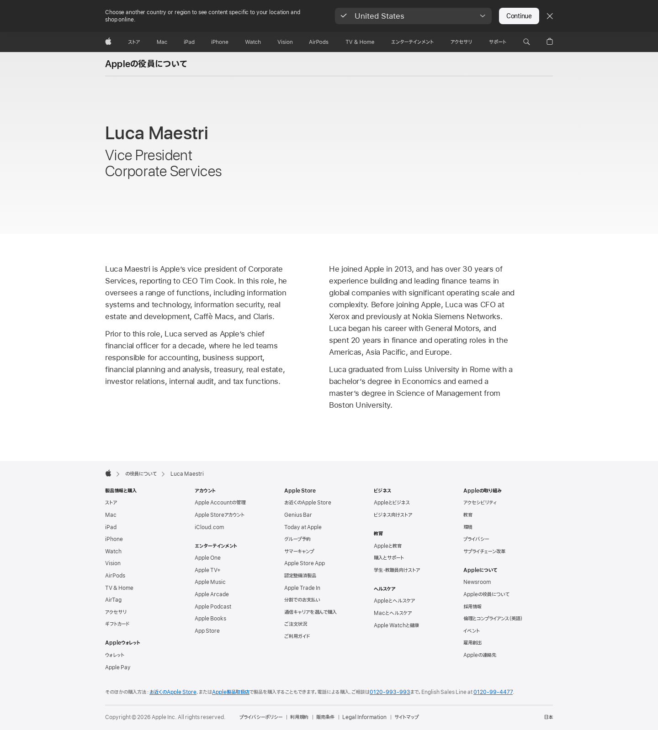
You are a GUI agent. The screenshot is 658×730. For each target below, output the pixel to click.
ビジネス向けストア (393, 515)
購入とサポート (389, 558)
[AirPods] (318, 42)
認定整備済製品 (300, 575)
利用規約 (299, 717)
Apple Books (210, 618)
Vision (113, 563)
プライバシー (476, 539)
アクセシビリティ (480, 502)
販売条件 (325, 717)
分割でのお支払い (302, 600)
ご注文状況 (295, 624)
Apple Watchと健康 (396, 625)
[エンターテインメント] (412, 42)
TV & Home (119, 588)
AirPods (115, 575)
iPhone (114, 539)
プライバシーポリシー (260, 717)
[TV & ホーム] (359, 42)
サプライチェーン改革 (484, 551)
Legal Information (364, 717)
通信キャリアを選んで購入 (310, 612)
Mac (111, 515)
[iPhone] (219, 42)
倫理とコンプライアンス (493, 618)
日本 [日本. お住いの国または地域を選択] (548, 717)
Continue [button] (519, 16)
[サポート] (497, 42)
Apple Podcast (213, 607)
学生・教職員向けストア (397, 570)
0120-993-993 (390, 692)
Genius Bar (298, 515)
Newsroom (477, 582)
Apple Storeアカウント (219, 515)
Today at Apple (303, 527)
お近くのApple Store (307, 502)
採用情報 (472, 607)
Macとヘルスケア (393, 613)
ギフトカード (117, 624)
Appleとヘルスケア (394, 601)
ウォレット (114, 655)
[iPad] (189, 42)
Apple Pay (118, 667)
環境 (467, 527)
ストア (111, 502)
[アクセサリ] (461, 42)
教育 (467, 515)
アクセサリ (116, 612)
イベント (471, 631)
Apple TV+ (208, 570)
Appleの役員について (146, 64)
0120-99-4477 (493, 692)
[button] (413, 16)
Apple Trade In (302, 588)
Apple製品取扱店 (230, 692)
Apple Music (210, 582)
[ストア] (134, 42)
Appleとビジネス (392, 502)
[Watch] (253, 42)
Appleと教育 (388, 546)
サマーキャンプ (299, 551)
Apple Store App (304, 563)
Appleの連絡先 (479, 655)
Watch (113, 551)
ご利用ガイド (297, 636)
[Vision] (285, 42)
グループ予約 (297, 539)
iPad (111, 527)
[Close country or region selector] (550, 16)
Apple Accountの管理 (220, 502)
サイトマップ (406, 717)
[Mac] (162, 42)
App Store (207, 631)
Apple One (208, 558)
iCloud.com (209, 527)
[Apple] (108, 42)
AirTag (113, 600)
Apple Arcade (212, 594)
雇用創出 (472, 643)
